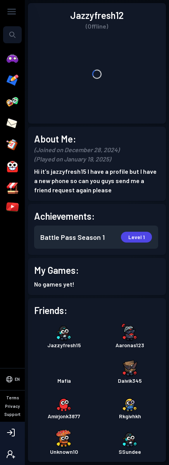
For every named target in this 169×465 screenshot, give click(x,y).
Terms (12, 397)
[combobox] (12, 34)
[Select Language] (12, 379)
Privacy (12, 406)
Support (12, 414)
